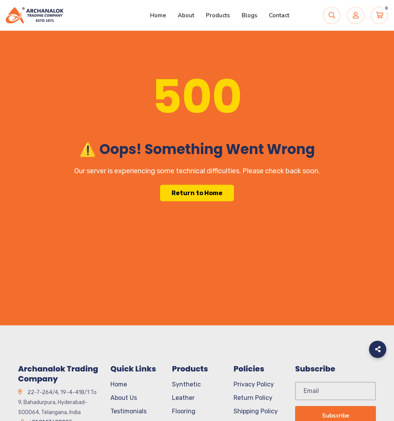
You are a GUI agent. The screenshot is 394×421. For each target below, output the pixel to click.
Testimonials (128, 411)
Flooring (183, 411)
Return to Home (197, 193)
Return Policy (253, 397)
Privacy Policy (254, 384)
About (186, 15)
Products (218, 15)
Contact (279, 15)
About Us (123, 397)
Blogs (249, 15)
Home (158, 15)
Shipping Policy (256, 411)
